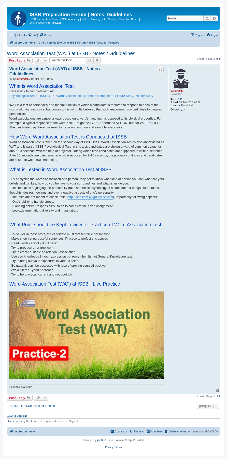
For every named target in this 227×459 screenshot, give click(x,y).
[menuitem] (33, 35)
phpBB (100, 440)
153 (180, 99)
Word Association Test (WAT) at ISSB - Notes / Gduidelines (71, 53)
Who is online (17, 416)
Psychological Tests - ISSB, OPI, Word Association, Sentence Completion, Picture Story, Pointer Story (81, 96)
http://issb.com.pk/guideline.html (90, 197)
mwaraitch (176, 91)
